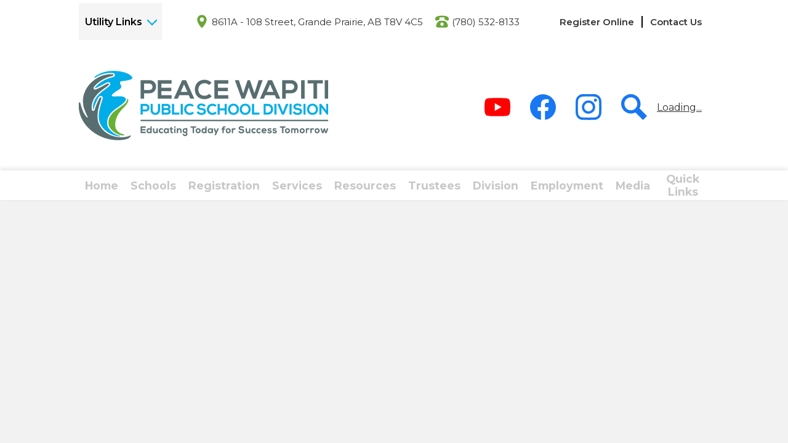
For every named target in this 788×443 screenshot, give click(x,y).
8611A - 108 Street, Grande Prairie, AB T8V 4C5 (317, 22)
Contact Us (676, 22)
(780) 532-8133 (486, 22)
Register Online (597, 22)
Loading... (679, 107)
